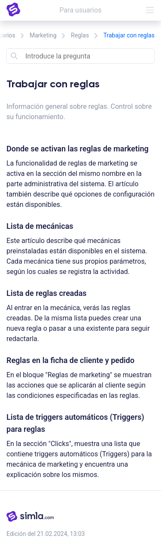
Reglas (80, 35)
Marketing (43, 35)
